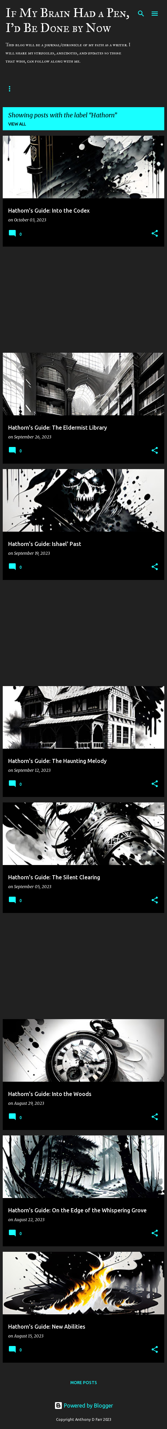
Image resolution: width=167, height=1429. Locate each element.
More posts (83, 1382)
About (13, 88)
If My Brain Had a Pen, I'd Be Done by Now (67, 20)
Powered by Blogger (83, 1405)
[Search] (141, 13)
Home (42, 88)
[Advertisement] (83, 299)
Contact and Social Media (95, 88)
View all (17, 124)
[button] (155, 233)
